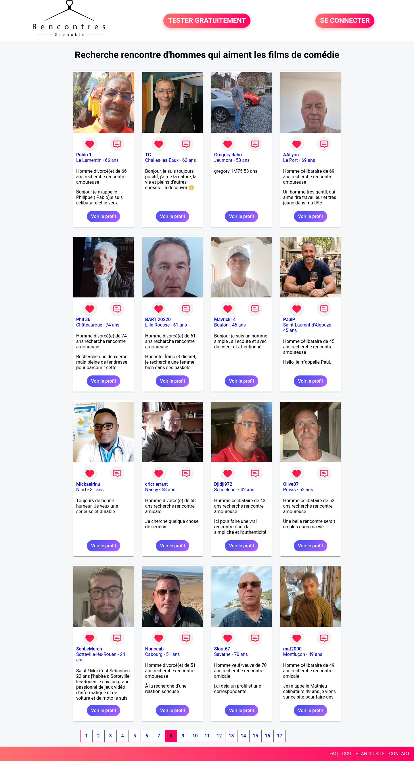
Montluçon (294, 654)
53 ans (243, 160)
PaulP (289, 319)
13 (231, 736)
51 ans (173, 654)
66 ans (112, 160)
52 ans (306, 489)
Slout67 (222, 649)
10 (195, 736)
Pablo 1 (84, 154)
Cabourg (153, 654)
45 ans (290, 330)
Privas (289, 489)
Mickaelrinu (88, 484)
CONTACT (399, 753)
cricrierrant (156, 484)
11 (207, 736)
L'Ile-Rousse (157, 325)
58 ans (168, 489)
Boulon (221, 325)
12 (219, 736)
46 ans (239, 325)
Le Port (290, 160)
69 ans (308, 160)
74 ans (113, 325)
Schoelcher (225, 489)
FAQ (333, 753)
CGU (346, 753)
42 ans (247, 489)
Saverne (222, 654)
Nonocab (154, 649)
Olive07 (291, 484)
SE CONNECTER (345, 21)
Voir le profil (103, 216)
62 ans (189, 160)
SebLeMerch (89, 649)
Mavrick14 (225, 319)
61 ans (180, 325)
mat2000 (292, 649)
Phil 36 (83, 319)
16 (267, 736)
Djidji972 (223, 484)
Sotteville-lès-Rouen (96, 654)
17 (279, 736)
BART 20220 (158, 319)
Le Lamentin (88, 160)
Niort (81, 489)
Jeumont (223, 160)
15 (255, 736)
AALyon (291, 154)
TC (148, 154)
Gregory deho (228, 154)
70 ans (241, 654)
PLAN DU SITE (370, 753)
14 (243, 736)
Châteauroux (89, 325)
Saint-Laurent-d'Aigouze (307, 325)
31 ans (97, 489)
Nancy (151, 489)
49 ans (315, 654)
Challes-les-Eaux (162, 160)
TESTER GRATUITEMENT (207, 21)
